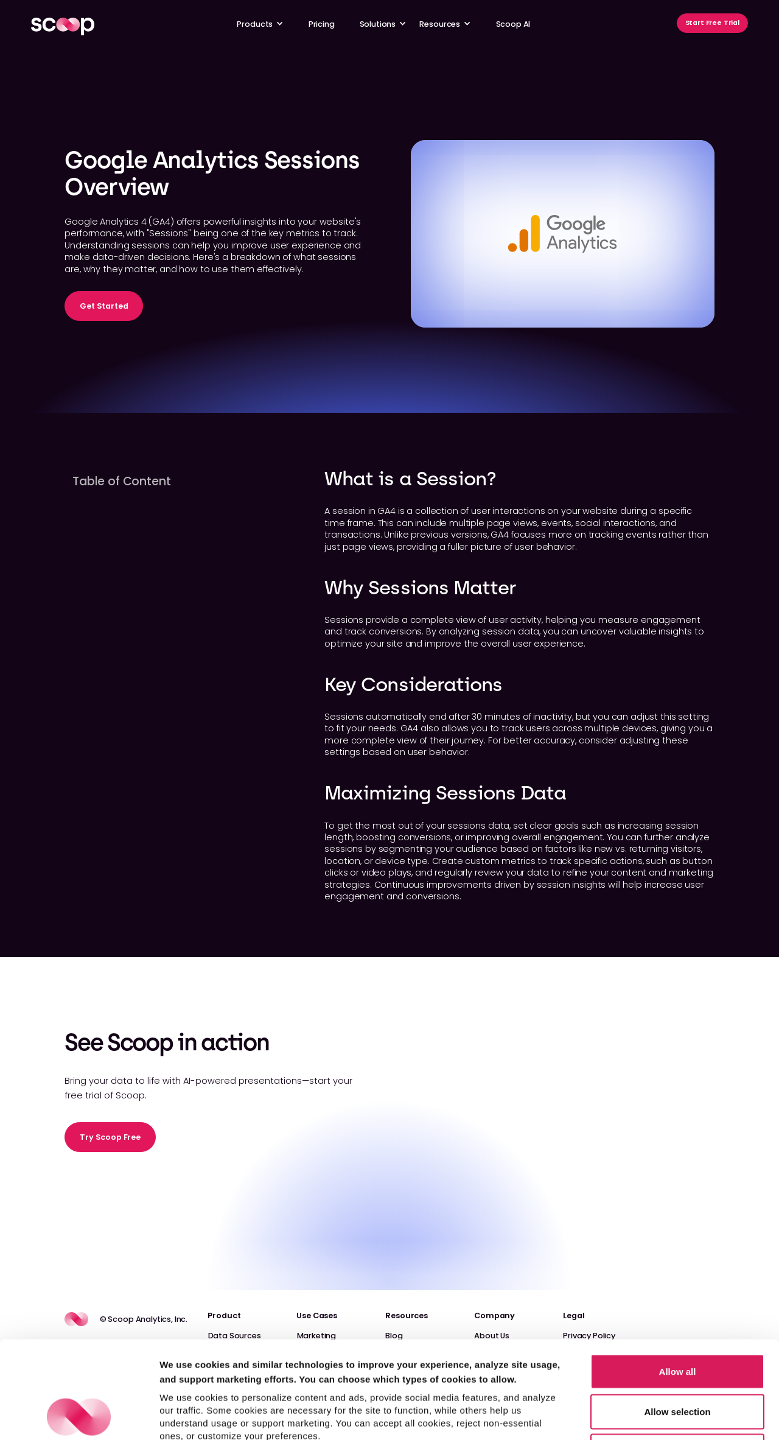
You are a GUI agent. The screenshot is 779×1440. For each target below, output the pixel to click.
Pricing (322, 24)
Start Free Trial (712, 22)
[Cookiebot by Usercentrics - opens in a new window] (79, 1416)
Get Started (104, 306)
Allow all (677, 1280)
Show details (638, 1416)
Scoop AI (513, 24)
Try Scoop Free (110, 1137)
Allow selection (677, 1320)
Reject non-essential (677, 1360)
